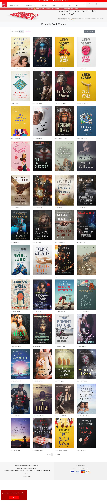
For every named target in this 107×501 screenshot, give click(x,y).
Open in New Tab (89, 31)
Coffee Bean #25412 (59, 103)
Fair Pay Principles (26, 470)
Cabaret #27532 (80, 68)
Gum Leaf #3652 (58, 311)
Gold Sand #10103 (14, 346)
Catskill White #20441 (81, 415)
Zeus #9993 (35, 242)
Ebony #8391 (13, 242)
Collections (45, 470)
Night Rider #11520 (36, 381)
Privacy (28, 468)
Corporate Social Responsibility (15, 470)
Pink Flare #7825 (14, 381)
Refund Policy (33, 468)
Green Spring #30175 (59, 173)
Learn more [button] (21, 493)
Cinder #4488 (79, 242)
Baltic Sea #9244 (80, 381)
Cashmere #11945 (36, 450)
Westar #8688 (36, 277)
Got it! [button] (14, 497)
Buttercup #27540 (80, 103)
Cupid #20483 (14, 173)
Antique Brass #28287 (59, 277)
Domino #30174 (80, 277)
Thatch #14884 (14, 415)
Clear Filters (28, 31)
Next (58, 454)
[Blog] (63, 5)
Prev (48, 454)
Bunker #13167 (80, 450)
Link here (73, 19)
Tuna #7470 (79, 173)
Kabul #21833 (57, 207)
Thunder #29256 (80, 207)
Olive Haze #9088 (58, 242)
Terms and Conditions (21, 468)
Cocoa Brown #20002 (37, 173)
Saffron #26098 (14, 138)
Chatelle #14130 (80, 346)
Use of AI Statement (38, 470)
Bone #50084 (13, 311)
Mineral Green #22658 (81, 311)
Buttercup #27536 (58, 68)
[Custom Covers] (45, 5)
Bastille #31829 (36, 68)
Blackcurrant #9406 (37, 415)
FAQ (4, 470)
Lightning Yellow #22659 (60, 450)
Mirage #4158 (35, 311)
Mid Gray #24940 (58, 346)
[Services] (55, 5)
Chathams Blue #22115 (15, 277)
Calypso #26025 (80, 138)
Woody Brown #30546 (59, 415)
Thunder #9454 (36, 346)
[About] (71, 5)
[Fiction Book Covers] (15, 5)
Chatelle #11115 (14, 450)
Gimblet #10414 (58, 381)
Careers (32, 470)
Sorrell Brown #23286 (59, 138)
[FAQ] (78, 5)
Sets (49, 470)
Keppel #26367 (14, 103)
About (7, 470)
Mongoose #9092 (14, 207)
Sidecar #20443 (14, 68)
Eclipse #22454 (36, 207)
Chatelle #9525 (36, 138)
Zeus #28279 (35, 103)
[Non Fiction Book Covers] (30, 5)
